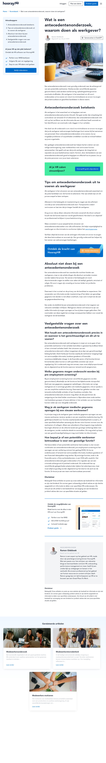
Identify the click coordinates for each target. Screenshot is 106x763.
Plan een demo (75, 4)
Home (5, 11)
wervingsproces (91, 229)
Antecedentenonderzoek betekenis (21, 25)
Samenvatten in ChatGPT (92, 38)
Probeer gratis (91, 4)
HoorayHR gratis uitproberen (87, 169)
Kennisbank (14, 11)
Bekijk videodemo (91, 251)
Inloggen (63, 4)
